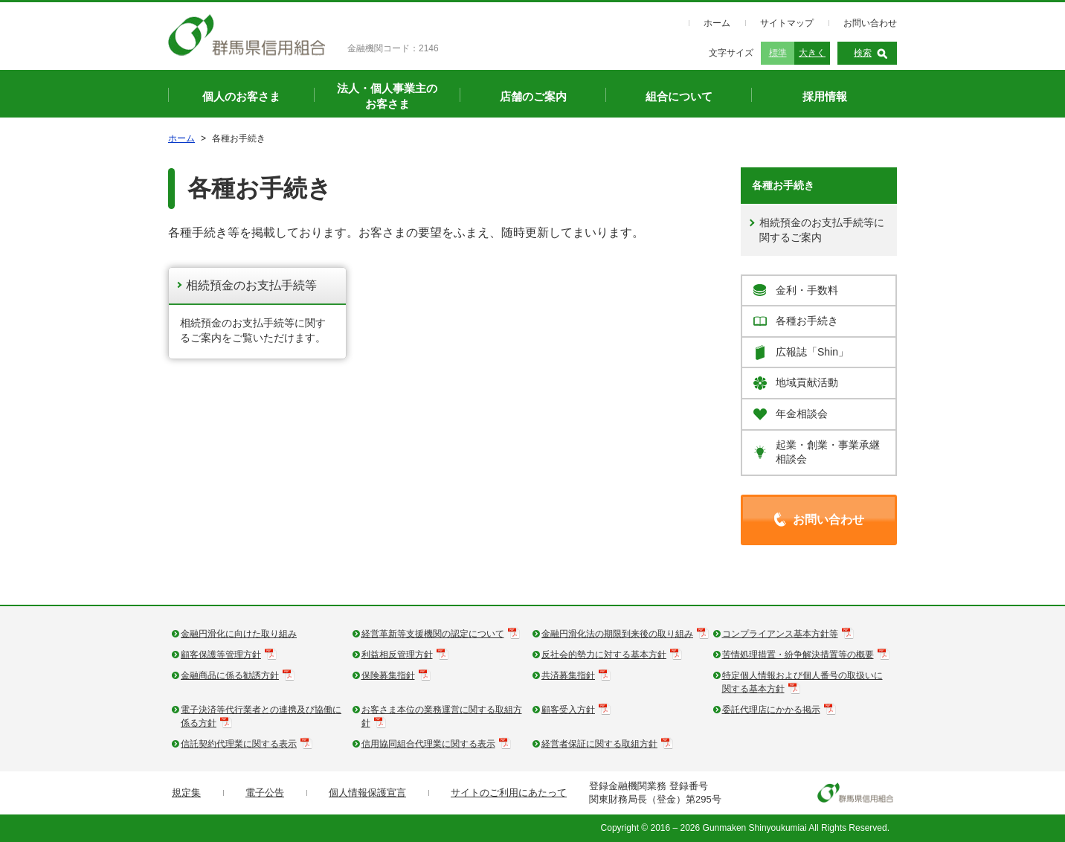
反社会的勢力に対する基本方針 (603, 654)
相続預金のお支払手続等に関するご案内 (821, 229)
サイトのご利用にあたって (509, 792)
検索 (863, 53)
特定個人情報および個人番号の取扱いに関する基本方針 (802, 682)
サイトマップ (787, 23)
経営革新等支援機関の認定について (432, 634)
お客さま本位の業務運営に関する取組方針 (441, 716)
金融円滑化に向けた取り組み (239, 634)
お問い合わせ (870, 23)
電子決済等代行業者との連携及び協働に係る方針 (261, 716)
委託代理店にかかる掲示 (771, 709)
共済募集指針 (568, 675)
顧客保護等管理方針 (221, 654)
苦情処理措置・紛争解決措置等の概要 (798, 654)
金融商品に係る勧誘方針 (230, 675)
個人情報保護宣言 (367, 792)
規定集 (186, 792)
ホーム (717, 23)
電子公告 (264, 792)
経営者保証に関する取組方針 (599, 744)
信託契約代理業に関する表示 (239, 744)
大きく (812, 53)
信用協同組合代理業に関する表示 (428, 744)
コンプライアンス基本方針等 (780, 634)
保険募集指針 (388, 675)
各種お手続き (783, 185)
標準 (778, 53)
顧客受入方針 (568, 709)
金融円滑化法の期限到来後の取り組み (617, 634)
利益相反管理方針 (397, 654)
